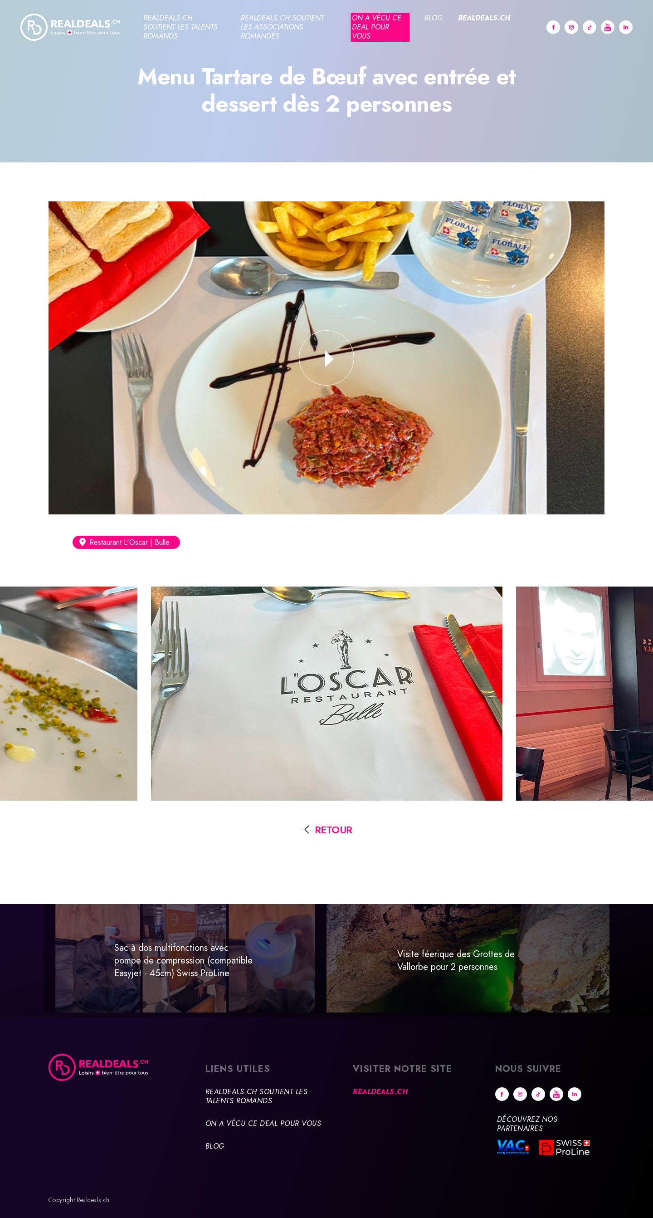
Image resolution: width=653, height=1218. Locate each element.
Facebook (553, 27)
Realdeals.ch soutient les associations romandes (282, 27)
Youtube (607, 27)
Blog (433, 18)
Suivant (629, 964)
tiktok (589, 27)
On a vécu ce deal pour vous (376, 27)
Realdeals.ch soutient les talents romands (180, 27)
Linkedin (626, 27)
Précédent (23, 960)
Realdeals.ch (484, 18)
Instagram (571, 27)
